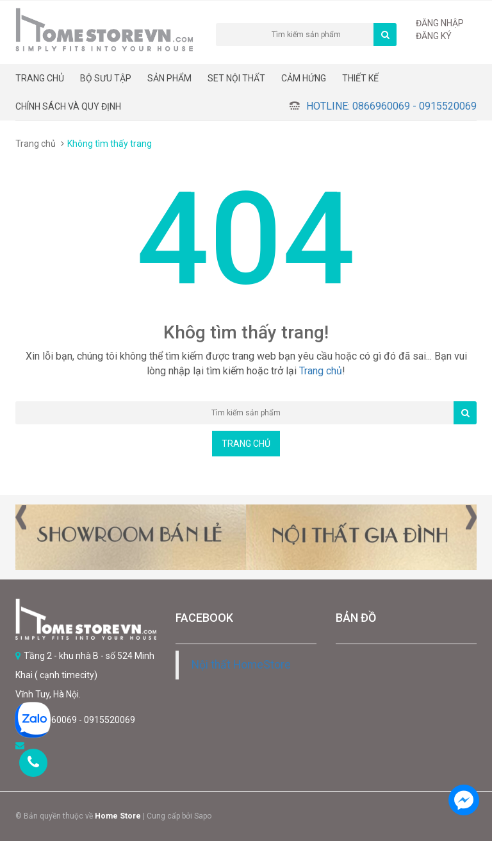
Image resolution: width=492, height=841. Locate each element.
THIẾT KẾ (360, 78)
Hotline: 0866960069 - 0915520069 (391, 106)
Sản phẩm (169, 78)
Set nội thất (236, 78)
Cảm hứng (303, 78)
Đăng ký (434, 36)
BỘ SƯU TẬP (105, 78)
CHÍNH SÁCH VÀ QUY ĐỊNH (68, 106)
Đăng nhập (440, 23)
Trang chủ (39, 78)
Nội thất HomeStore (241, 664)
